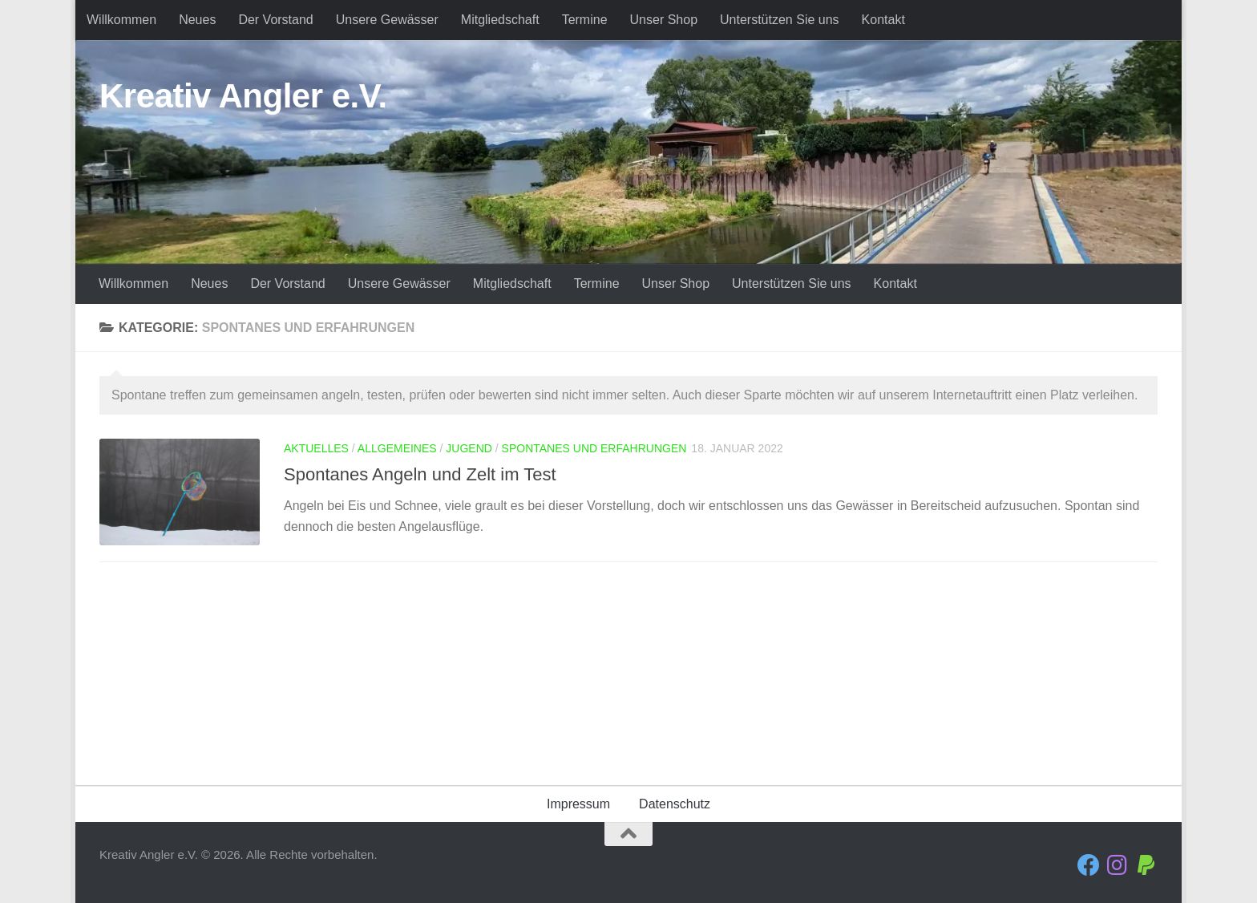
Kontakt (883, 19)
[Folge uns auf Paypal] (1146, 865)
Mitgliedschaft (500, 19)
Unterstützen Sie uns (779, 19)
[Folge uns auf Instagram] (1117, 865)
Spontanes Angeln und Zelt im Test (420, 474)
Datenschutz (674, 804)
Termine (585, 19)
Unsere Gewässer (387, 19)
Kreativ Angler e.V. (243, 96)
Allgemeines (397, 448)
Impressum (578, 804)
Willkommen (121, 19)
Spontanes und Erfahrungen (594, 448)
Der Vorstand (275, 19)
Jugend (469, 448)
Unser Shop (664, 19)
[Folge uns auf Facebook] (1088, 865)
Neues (197, 19)
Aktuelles (316, 448)
